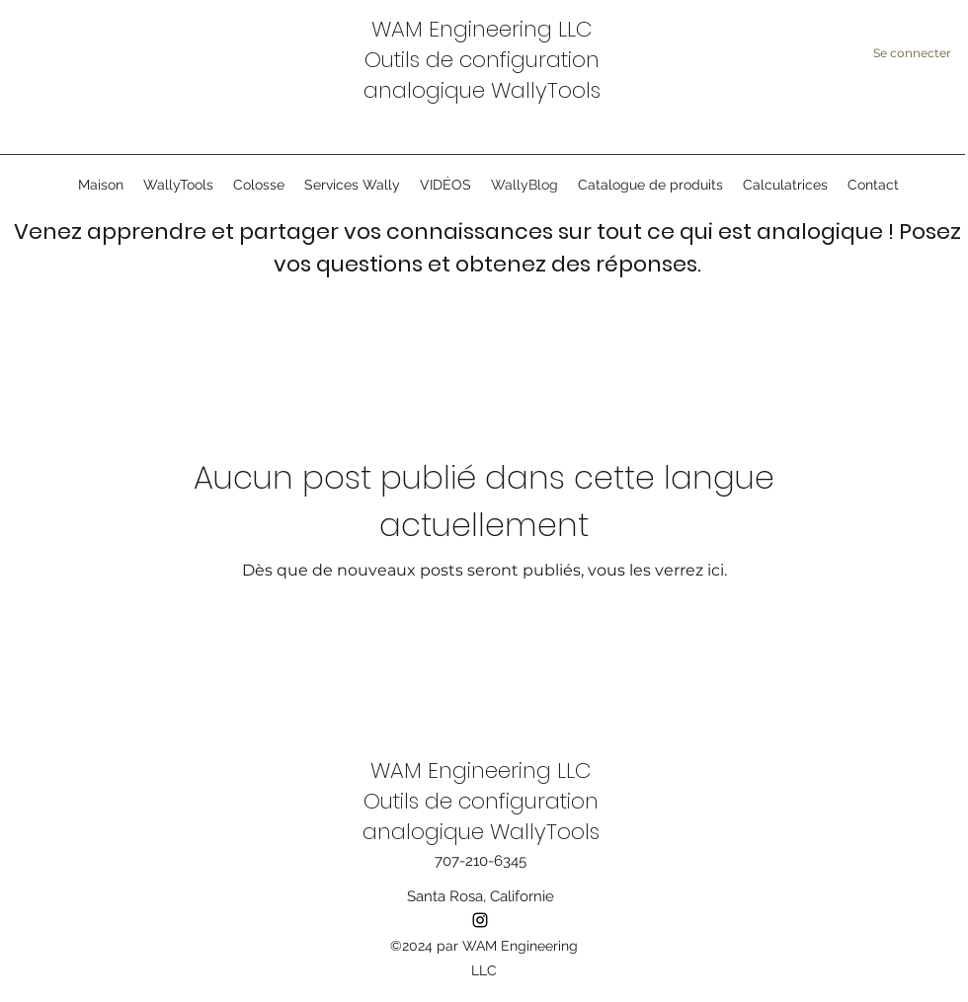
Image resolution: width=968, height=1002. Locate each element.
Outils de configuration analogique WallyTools (482, 75)
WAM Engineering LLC (482, 29)
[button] (352, 185)
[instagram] (480, 920)
